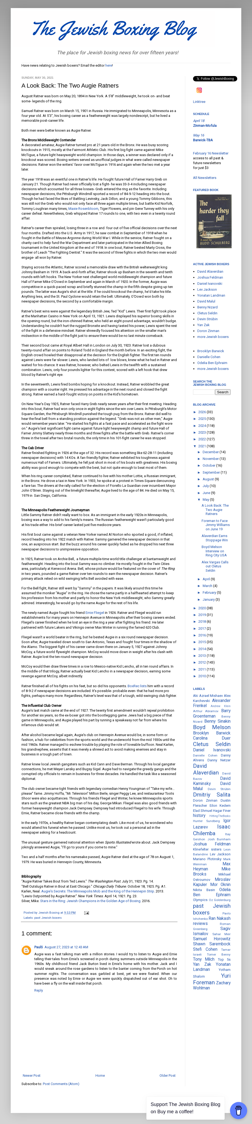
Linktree (199, 102)
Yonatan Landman (211, 295)
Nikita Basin (204, 890)
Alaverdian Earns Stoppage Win (215, 538)
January (209, 599)
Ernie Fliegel (95, 613)
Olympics (200, 900)
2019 (202, 615)
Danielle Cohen (208, 357)
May (206, 500)
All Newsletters (204, 178)
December (211, 452)
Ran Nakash (220, 918)
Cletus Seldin (207, 313)
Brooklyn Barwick (210, 351)
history (199, 815)
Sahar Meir (221, 934)
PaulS (38, 947)
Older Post (168, 1075)
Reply (38, 990)
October (209, 465)
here (108, 65)
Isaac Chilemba (212, 830)
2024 (202, 426)
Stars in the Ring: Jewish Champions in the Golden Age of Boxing (90, 901)
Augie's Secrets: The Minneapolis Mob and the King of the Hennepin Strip (97, 891)
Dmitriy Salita (212, 794)
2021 (202, 446)
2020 (202, 608)
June (207, 493)
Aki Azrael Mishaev (208, 696)
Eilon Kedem (220, 806)
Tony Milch (203, 959)
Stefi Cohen (205, 949)
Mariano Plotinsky (207, 859)
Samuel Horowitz (212, 938)
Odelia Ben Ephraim (212, 363)
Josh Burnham (219, 839)
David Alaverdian (210, 271)
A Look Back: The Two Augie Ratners (215, 509)
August (209, 479)
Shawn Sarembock (212, 944)
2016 (202, 635)
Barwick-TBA (203, 140)
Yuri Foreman (212, 979)
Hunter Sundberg (206, 821)
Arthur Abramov (205, 711)
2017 (202, 628)
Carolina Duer (212, 738)
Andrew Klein (221, 706)
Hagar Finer (222, 811)
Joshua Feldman (210, 277)
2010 (202, 676)
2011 (202, 669)
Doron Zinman (208, 331)
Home (100, 1075)
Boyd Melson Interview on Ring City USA (214, 551)
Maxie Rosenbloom (83, 209)
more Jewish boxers (213, 337)
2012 (202, 662)
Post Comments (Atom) (61, 1084)
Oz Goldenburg (220, 900)
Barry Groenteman (212, 713)
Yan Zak (203, 325)
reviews (200, 923)
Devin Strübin (207, 319)
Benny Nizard (207, 307)
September (212, 472)
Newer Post (31, 1075)
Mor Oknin (220, 884)
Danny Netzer (219, 760)
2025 (202, 419)
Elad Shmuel (202, 811)
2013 (202, 656)
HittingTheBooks (220, 816)
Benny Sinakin (217, 721)
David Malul (206, 301)
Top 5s (224, 959)
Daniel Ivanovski (209, 284)
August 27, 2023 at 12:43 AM (66, 947)
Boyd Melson (212, 727)
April (207, 579)
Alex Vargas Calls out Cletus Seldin (215, 566)
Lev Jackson (207, 289)
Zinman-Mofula (205, 126)
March (208, 586)
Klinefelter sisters (207, 849)
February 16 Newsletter (210, 153)
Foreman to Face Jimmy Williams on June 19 (216, 525)
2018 (202, 621)
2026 (202, 412)
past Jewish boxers (48, 918)
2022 (202, 439)
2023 (202, 432)
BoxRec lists (137, 686)
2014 (202, 649)
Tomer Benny (219, 954)
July (206, 486)
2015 (202, 642)
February (210, 592)
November (211, 459)
